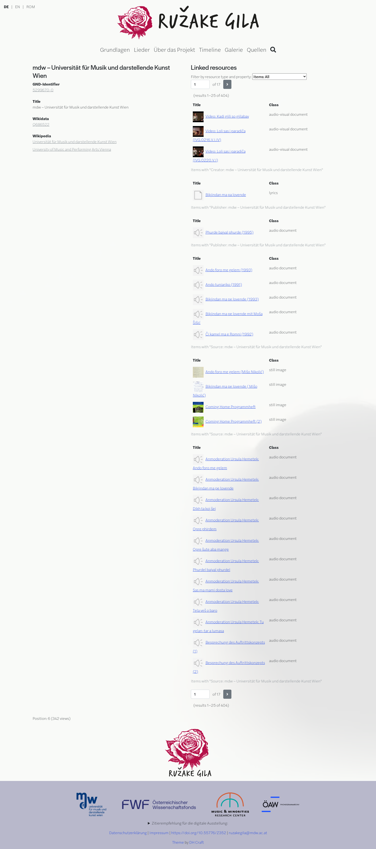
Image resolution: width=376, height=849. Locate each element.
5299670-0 (43, 89)
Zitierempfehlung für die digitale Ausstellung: (190, 823)
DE (6, 6)
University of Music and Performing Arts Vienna (72, 149)
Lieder (142, 49)
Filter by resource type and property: (249, 76)
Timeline (210, 49)
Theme (178, 842)
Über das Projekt (174, 49)
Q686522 (41, 124)
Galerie (234, 49)
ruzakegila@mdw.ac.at (248, 832)
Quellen (256, 49)
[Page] (200, 84)
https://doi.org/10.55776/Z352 (198, 832)
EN (17, 6)
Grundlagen (115, 49)
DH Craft (196, 842)
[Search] (273, 49)
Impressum (159, 832)
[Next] (227, 84)
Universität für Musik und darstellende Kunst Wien (75, 141)
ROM (30, 6)
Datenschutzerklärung (128, 832)
